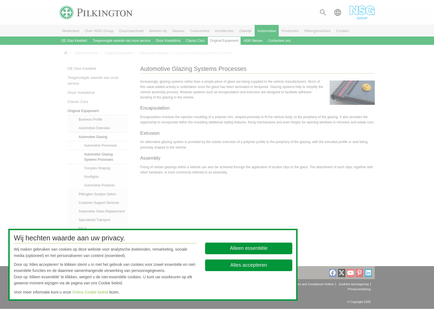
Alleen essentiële (249, 248)
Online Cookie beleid (90, 292)
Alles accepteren (248, 265)
